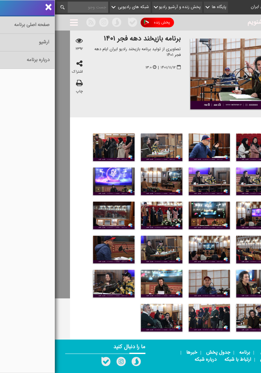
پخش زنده (102, 22)
